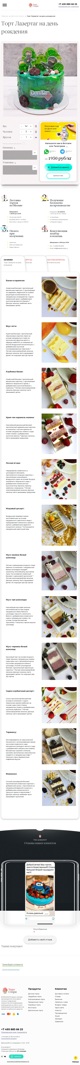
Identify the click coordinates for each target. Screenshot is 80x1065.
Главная (4, 16)
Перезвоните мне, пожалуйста (69, 6)
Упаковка (9, 162)
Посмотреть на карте (9, 1038)
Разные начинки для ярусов (12, 143)
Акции (57, 1016)
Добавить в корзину (58, 167)
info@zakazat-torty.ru (61, 248)
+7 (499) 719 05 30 (58, 246)
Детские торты (17, 16)
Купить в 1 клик (58, 175)
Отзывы (58, 996)
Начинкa (9, 147)
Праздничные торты (35, 1002)
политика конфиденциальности (18, 1061)
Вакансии (58, 999)
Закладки (58, 1019)
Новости (58, 1010)
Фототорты (32, 1008)
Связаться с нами (61, 1002)
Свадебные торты (35, 996)
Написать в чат (50, 151)
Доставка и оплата (62, 994)
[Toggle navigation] (4, 5)
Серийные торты (34, 1005)
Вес (5, 126)
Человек (7, 131)
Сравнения (59, 1021)
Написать (16, 1056)
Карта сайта (59, 1008)
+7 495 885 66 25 (68, 4)
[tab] (12, 264)
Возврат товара (61, 1005)
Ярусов (7, 137)
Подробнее (55, 131)
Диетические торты (35, 1010)
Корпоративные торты (36, 999)
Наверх (75, 1059)
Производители (61, 1013)
